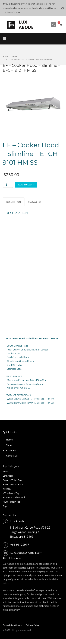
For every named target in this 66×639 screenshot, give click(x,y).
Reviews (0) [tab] (34, 201)
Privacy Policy (32, 625)
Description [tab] (13, 201)
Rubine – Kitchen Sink (14, 497)
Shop (9, 445)
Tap (5, 506)
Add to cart (26, 184)
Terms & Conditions (12, 625)
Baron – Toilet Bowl (13, 480)
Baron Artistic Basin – (14, 484)
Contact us (11, 455)
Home (9, 439)
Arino (5, 471)
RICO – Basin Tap (12, 501)
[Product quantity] (8, 185)
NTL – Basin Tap (11, 493)
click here (14, 8)
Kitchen (7, 488)
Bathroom (8, 475)
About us (11, 450)
